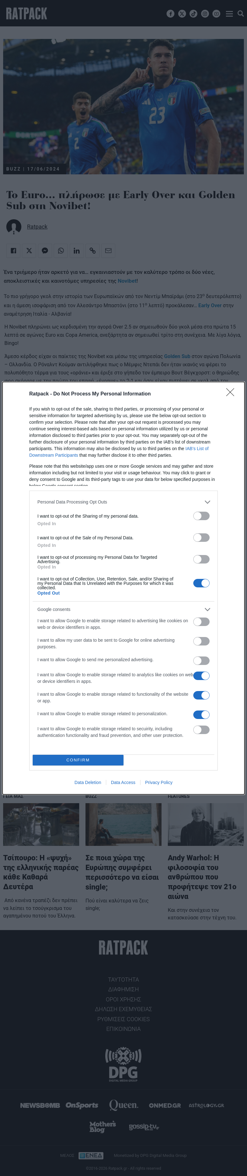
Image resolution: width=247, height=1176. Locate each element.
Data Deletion (87, 782)
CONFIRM (78, 760)
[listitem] (123, 502)
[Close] (232, 394)
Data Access (123, 782)
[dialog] (123, 588)
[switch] (201, 516)
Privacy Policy (159, 782)
